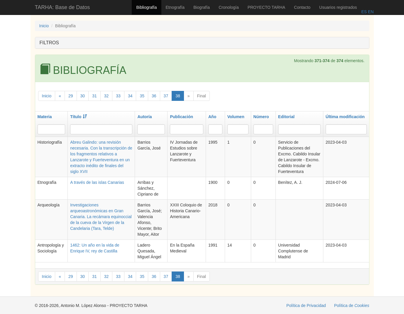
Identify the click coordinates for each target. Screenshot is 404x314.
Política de (351, 305)
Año (212, 116)
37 (166, 96)
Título (78, 116)
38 (177, 96)
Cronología (229, 7)
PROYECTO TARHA (266, 7)
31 (94, 96)
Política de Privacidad (306, 305)
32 (106, 96)
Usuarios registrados (338, 7)
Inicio (44, 25)
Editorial (286, 116)
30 (82, 96)
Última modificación (345, 116)
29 (70, 96)
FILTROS (49, 42)
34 (130, 96)
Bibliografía (146, 7)
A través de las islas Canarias (97, 182)
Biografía (201, 7)
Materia (45, 116)
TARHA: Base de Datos (62, 7)
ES (364, 11)
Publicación (181, 116)
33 (118, 96)
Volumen (235, 116)
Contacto (302, 7)
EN (370, 11)
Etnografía (175, 7)
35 (142, 96)
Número (261, 116)
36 (154, 96)
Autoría (144, 116)
